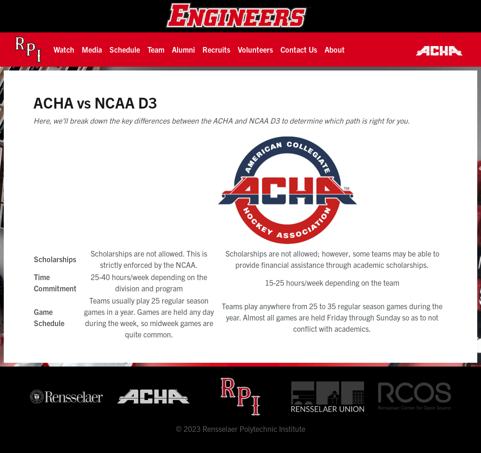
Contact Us (298, 49)
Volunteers (255, 49)
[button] (64, 49)
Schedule (124, 49)
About (335, 49)
